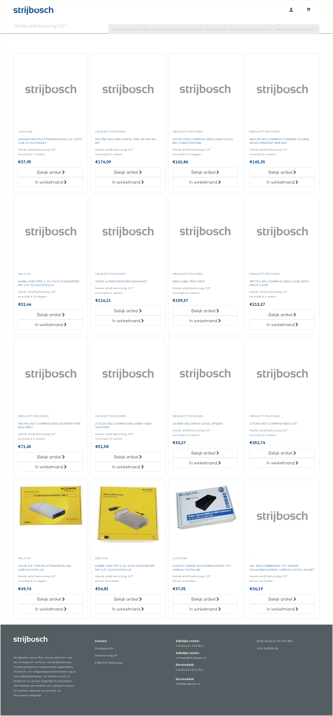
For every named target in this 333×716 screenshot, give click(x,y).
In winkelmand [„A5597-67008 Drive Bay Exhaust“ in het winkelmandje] (128, 320)
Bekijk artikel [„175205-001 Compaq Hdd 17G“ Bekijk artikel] (282, 453)
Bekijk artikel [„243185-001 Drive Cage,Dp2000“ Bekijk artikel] (205, 453)
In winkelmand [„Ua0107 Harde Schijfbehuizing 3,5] (205, 609)
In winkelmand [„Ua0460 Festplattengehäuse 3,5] (51, 182)
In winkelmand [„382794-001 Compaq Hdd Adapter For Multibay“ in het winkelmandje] (51, 466)
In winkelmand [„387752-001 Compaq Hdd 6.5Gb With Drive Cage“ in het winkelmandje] (282, 324)
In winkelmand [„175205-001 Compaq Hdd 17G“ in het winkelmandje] (282, 462)
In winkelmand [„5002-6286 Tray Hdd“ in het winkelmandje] (205, 320)
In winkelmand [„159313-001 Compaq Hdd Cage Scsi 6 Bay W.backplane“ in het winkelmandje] (205, 182)
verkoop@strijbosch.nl (191, 657)
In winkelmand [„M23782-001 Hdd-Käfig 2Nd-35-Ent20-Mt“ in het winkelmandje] (128, 182)
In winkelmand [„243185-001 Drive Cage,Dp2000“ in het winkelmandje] (205, 462)
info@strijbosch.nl (188, 684)
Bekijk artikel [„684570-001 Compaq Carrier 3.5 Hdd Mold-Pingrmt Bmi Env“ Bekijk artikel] (282, 172)
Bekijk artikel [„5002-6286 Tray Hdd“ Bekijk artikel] (205, 310)
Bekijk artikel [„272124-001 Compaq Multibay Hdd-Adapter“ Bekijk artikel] (128, 456)
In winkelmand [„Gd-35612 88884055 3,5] (282, 609)
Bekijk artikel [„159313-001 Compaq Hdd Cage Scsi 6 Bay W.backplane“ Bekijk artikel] (205, 172)
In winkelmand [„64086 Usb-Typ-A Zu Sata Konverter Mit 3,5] (128, 609)
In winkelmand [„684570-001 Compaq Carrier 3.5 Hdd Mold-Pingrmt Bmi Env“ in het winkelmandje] (282, 182)
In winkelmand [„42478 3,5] (51, 609)
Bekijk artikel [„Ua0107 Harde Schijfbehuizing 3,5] (205, 599)
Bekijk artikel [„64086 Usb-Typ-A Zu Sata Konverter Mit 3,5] (128, 599)
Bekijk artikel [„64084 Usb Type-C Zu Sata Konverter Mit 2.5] (51, 314)
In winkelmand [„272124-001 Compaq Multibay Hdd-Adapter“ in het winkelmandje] (128, 466)
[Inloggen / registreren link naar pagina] (291, 10)
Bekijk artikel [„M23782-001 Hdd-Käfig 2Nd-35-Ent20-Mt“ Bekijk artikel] (128, 172)
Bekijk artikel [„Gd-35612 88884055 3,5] (282, 599)
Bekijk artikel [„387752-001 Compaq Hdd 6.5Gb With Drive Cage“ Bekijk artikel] (282, 314)
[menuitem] (291, 10)
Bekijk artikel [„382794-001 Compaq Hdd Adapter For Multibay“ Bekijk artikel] (51, 456)
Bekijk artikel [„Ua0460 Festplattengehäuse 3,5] (51, 172)
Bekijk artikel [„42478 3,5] (51, 599)
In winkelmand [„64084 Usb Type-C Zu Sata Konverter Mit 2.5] (51, 324)
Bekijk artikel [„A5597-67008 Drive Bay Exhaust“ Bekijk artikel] (128, 310)
